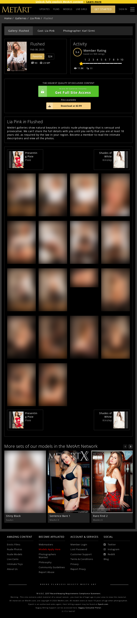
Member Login (78, 544)
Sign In (123, 9)
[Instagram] (111, 549)
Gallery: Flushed (18, 30)
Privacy (74, 564)
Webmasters (46, 544)
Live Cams (13, 559)
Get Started (103, 9)
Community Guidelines (52, 567)
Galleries (21, 18)
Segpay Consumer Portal (89, 608)
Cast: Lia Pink (46, 30)
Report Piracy (78, 569)
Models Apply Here (49, 549)
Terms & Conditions (81, 559)
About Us (12, 569)
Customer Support (81, 554)
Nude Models (14, 554)
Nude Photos (14, 549)
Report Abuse (46, 572)
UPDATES (44, 9)
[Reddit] (109, 554)
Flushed (37, 44)
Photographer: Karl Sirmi (79, 30)
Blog (106, 559)
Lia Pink (35, 18)
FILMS (56, 9)
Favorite (37, 56)
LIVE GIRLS (81, 9)
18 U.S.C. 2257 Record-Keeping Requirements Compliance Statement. (68, 593)
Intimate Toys (15, 564)
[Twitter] (110, 544)
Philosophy (45, 562)
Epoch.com (103, 604)
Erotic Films (13, 544)
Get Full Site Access (67, 91)
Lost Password (78, 549)
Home (8, 18)
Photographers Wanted (47, 556)
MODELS (67, 9)
